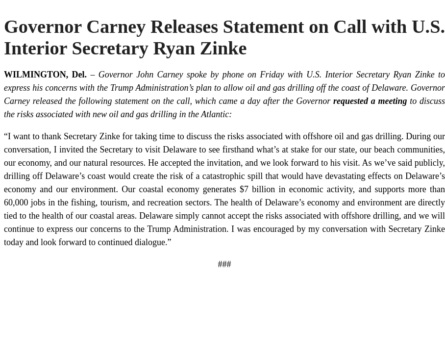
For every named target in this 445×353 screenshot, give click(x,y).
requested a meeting (370, 101)
